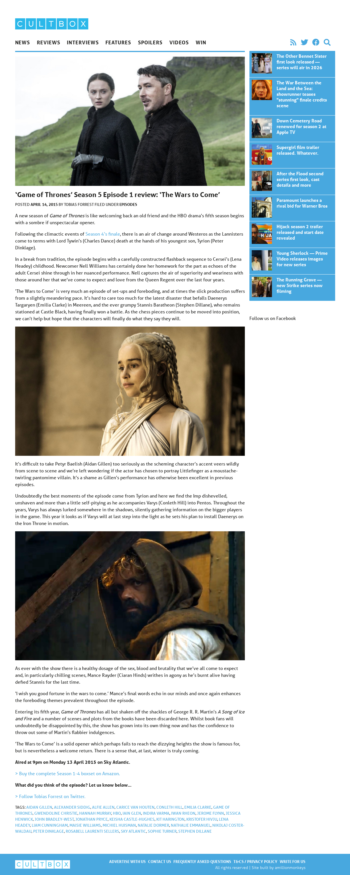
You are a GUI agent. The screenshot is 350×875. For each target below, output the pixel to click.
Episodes (128, 204)
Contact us (159, 861)
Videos (179, 42)
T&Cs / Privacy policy (255, 861)
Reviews (48, 42)
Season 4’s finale (102, 234)
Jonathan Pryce (91, 819)
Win (201, 42)
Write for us (292, 861)
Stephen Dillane (195, 831)
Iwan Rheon (183, 813)
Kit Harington (170, 819)
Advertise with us (127, 861)
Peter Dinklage (48, 831)
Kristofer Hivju (201, 819)
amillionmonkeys (290, 867)
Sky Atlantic (133, 831)
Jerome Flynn (210, 813)
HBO (117, 813)
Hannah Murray (95, 813)
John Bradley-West (54, 819)
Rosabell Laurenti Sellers (92, 831)
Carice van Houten (135, 807)
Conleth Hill (169, 807)
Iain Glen (132, 813)
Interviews (83, 42)
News (22, 42)
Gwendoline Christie (55, 813)
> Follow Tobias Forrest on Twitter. (50, 796)
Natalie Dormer (153, 825)
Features (118, 42)
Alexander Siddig (72, 807)
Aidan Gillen (39, 807)
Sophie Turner (162, 831)
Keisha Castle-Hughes (132, 819)
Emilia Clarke (197, 807)
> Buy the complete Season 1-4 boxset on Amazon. (67, 773)
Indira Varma (156, 813)
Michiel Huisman (119, 825)
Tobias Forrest (79, 204)
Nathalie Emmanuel (191, 825)
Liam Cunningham (50, 825)
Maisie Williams (85, 825)
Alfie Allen (103, 807)
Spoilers (150, 42)
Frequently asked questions (202, 861)
